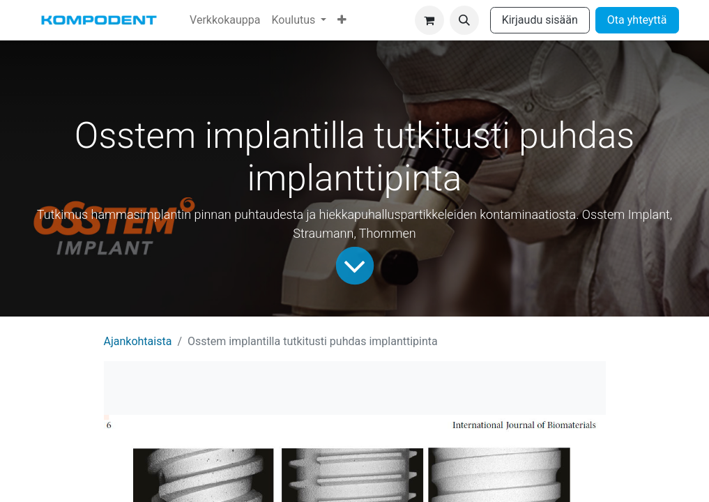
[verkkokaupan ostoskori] (429, 20)
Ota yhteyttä (637, 19)
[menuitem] (225, 20)
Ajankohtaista (138, 341)
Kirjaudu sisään (540, 19)
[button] (464, 20)
